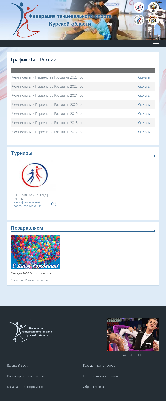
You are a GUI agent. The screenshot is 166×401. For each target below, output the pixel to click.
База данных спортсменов (25, 387)
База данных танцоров (99, 365)
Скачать (144, 77)
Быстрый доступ (18, 365)
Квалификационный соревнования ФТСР (27, 204)
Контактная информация (100, 376)
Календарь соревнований (25, 376)
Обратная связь (94, 387)
